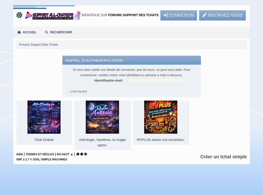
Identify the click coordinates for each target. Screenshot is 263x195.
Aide (19, 154)
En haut (63, 154)
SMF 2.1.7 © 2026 (27, 159)
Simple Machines (54, 159)
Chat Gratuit (44, 140)
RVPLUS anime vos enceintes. (160, 140)
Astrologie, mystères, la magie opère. (102, 142)
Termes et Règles (40, 154)
